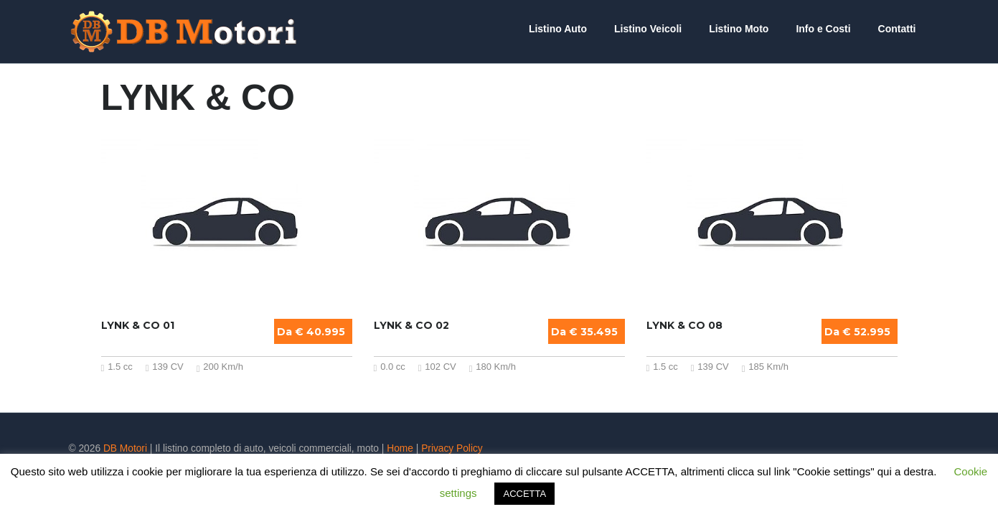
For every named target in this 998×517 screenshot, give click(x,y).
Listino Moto (756, 28)
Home (400, 448)
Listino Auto (590, 28)
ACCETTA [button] (524, 493)
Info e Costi (833, 28)
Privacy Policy (452, 448)
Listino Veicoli (673, 28)
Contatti (901, 28)
